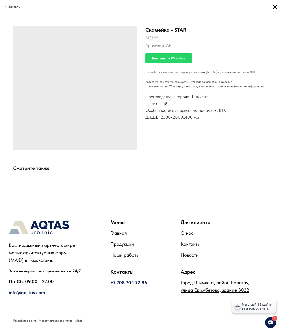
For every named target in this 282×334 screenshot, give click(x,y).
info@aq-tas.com (27, 292)
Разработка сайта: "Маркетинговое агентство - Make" (48, 320)
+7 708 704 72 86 (128, 282)
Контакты (190, 244)
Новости (190, 255)
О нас (187, 233)
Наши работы (124, 255)
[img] (39, 227)
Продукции (122, 244)
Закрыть (14, 6)
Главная (118, 233)
